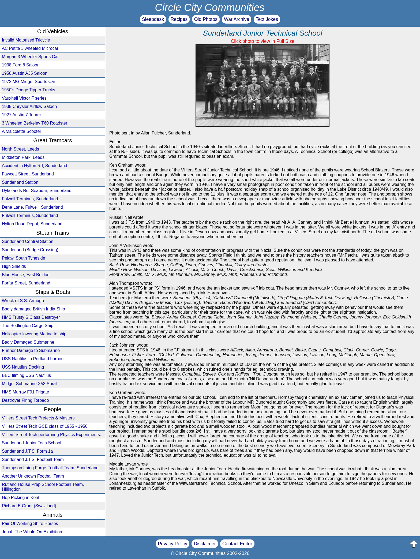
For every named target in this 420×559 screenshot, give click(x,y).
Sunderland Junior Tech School (31, 443)
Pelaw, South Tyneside (23, 258)
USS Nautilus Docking (23, 367)
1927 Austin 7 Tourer (21, 114)
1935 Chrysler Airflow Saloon (29, 106)
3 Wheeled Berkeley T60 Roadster (34, 123)
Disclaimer (205, 543)
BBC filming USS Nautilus (26, 375)
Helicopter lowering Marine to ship (34, 334)
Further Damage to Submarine (31, 350)
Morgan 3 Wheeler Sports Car (30, 56)
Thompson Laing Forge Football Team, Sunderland (50, 468)
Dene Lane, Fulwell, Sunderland (32, 207)
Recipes (179, 19)
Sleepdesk (153, 19)
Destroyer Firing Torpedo (25, 400)
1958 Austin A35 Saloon (24, 73)
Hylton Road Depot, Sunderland (32, 224)
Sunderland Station (20, 182)
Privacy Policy (172, 543)
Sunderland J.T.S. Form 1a (27, 451)
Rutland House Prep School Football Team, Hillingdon (43, 487)
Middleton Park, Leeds (23, 157)
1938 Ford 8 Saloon (21, 65)
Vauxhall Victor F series (24, 98)
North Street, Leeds (20, 149)
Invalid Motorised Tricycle (26, 40)
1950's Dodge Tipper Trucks (28, 90)
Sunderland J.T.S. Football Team (33, 459)
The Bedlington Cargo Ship (27, 325)
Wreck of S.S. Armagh (23, 300)
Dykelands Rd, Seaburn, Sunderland (37, 190)
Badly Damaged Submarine (28, 342)
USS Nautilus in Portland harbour (33, 359)
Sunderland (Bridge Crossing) (30, 249)
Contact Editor (237, 543)
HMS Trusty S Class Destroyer (31, 317)
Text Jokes (267, 19)
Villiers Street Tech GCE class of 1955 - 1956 (45, 426)
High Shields (14, 266)
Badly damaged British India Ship (33, 309)
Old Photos (206, 19)
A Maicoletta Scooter (21, 131)
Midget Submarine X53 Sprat (29, 383)
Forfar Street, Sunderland (26, 283)
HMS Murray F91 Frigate (25, 392)
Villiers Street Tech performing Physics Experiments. (51, 434)
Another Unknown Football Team (33, 476)
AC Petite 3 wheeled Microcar (30, 48)
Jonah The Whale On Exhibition (32, 532)
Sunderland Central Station (27, 241)
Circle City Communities (210, 7)
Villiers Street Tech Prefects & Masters (38, 418)
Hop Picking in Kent (20, 497)
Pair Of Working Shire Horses (30, 523)
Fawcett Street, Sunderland (28, 174)
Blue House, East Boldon (26, 274)
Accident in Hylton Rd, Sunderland (34, 165)
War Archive (236, 19)
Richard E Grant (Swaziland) (29, 506)
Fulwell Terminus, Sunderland (30, 199)
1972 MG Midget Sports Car (28, 81)
